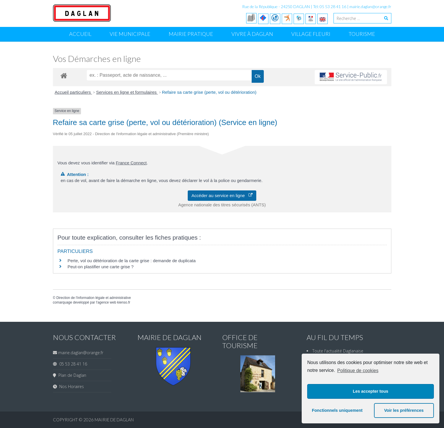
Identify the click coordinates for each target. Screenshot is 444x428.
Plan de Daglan (71, 375)
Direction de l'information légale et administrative (93, 298)
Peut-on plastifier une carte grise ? (101, 266)
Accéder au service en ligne (222, 195)
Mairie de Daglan (114, 419)
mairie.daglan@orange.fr (370, 6)
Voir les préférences (404, 410)
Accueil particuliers (73, 92)
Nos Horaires (70, 386)
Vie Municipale (130, 34)
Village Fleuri (310, 34)
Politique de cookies (357, 370)
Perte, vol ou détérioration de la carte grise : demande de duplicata (132, 260)
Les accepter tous (370, 391)
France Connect (131, 162)
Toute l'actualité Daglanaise (337, 351)
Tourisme (362, 34)
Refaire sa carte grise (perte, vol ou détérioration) (209, 92)
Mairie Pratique (191, 34)
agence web (106, 302)
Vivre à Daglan (252, 34)
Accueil (80, 34)
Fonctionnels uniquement (337, 410)
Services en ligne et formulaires (127, 92)
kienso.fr (123, 302)
